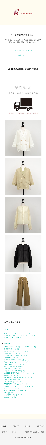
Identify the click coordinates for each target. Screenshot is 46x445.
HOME (3, 426)
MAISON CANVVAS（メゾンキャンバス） (19, 373)
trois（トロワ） (9, 393)
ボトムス (7, 335)
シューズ (24, 335)
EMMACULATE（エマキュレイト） (17, 360)
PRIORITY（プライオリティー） (16, 384)
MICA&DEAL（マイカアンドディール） (18, 377)
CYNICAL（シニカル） (12, 353)
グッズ (32, 335)
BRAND (7, 343)
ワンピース (17, 333)
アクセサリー (8, 337)
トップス (27, 333)
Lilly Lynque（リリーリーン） (15, 364)
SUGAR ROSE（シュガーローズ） (16, 390)
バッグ (15, 335)
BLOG (27, 426)
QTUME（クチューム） (12, 386)
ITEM (6, 330)
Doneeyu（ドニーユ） (12, 358)
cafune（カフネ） (30, 347)
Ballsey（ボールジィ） (12, 347)
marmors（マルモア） (12, 375)
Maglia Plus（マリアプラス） (15, 371)
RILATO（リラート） (31, 386)
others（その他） (10, 397)
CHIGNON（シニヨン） (12, 349)
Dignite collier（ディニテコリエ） (16, 355)
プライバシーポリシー (10, 432)
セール (18, 337)
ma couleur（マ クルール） (14, 366)
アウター (7, 333)
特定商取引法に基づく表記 (34, 432)
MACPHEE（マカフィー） (13, 369)
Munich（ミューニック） (13, 380)
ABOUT (16, 426)
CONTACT (41, 426)
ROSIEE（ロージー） (12, 388)
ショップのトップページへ (23, 50)
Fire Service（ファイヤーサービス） (17, 362)
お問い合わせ (23, 55)
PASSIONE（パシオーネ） (13, 382)
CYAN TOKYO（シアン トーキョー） (17, 351)
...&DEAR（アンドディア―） (15, 395)
